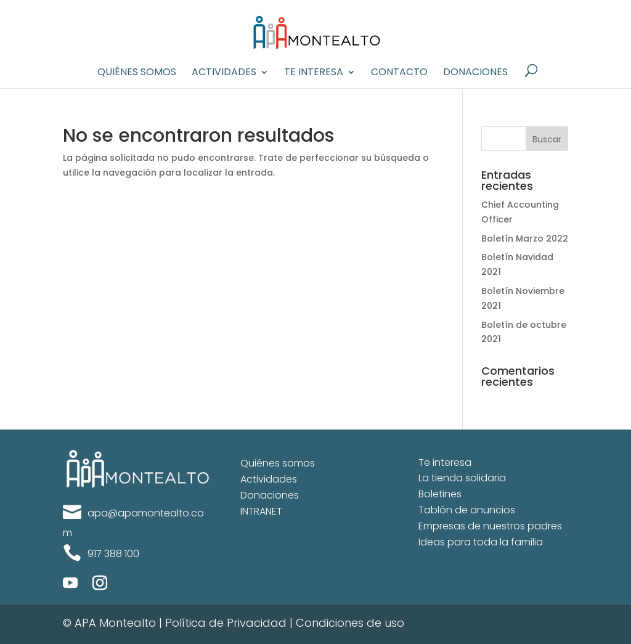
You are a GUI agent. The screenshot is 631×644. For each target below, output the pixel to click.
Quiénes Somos (136, 73)
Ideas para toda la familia (480, 542)
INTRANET (261, 511)
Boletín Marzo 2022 (524, 238)
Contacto (399, 73)
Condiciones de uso (350, 622)
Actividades (224, 73)
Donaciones (475, 73)
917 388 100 (113, 554)
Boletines (440, 494)
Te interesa (313, 73)
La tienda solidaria (462, 478)
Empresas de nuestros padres (490, 526)
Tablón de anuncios (466, 510)
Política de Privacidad (226, 622)
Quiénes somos (277, 463)
